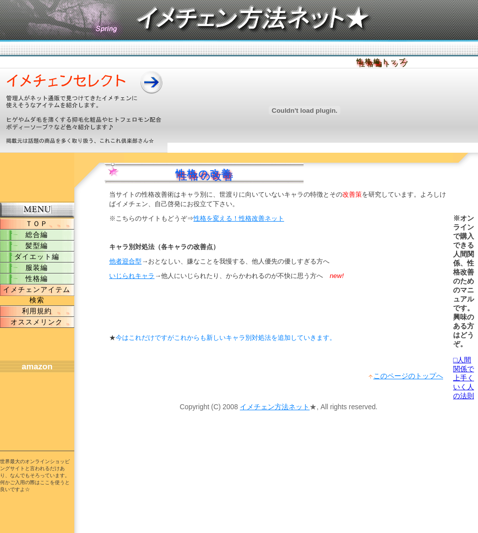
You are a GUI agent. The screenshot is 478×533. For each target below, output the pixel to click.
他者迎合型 (125, 261)
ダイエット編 (36, 257)
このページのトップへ (408, 376)
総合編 (36, 235)
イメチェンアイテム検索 (36, 294)
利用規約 (37, 311)
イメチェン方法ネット (275, 407)
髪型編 (36, 246)
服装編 (36, 267)
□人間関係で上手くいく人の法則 (463, 378)
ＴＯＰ (36, 224)
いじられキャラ (132, 275)
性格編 (36, 278)
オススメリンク (36, 322)
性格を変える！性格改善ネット (238, 218)
